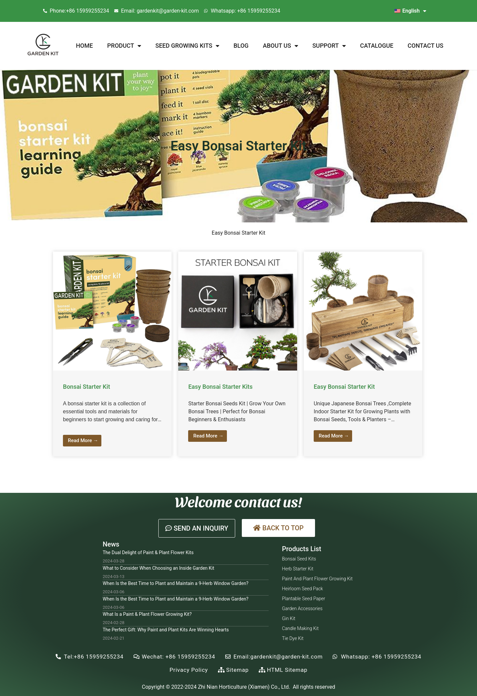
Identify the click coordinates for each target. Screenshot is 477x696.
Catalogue (376, 45)
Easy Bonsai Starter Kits (220, 386)
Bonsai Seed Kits (299, 558)
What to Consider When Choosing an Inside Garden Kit (158, 568)
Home (84, 45)
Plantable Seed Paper (303, 598)
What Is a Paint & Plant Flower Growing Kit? (147, 614)
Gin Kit (288, 618)
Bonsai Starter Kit (86, 386)
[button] (196, 528)
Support (329, 45)
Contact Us (426, 45)
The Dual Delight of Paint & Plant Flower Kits (148, 552)
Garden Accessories (302, 608)
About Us (280, 45)
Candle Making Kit (300, 628)
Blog (241, 45)
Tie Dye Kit (292, 638)
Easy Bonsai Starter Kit (344, 386)
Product (124, 45)
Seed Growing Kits (187, 45)
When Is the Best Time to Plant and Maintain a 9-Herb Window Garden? (175, 583)
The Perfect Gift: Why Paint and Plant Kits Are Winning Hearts (166, 629)
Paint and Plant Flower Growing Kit (317, 578)
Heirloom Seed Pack (302, 588)
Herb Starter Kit (297, 568)
